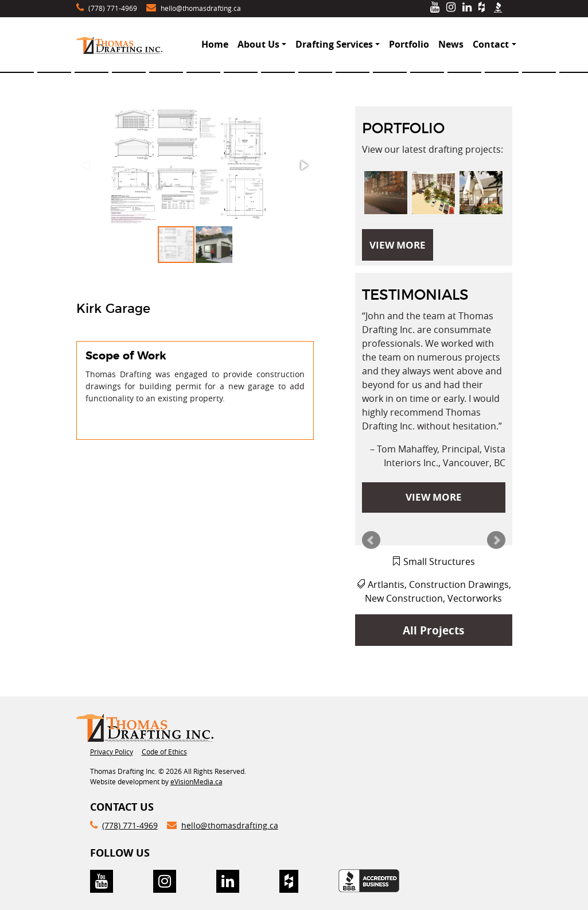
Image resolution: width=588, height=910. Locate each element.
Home (214, 44)
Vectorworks (474, 598)
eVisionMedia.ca (196, 781)
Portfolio (409, 44)
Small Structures (439, 561)
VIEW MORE (397, 244)
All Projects (433, 630)
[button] (194, 165)
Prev (371, 540)
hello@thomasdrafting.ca (201, 8)
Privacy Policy (111, 751)
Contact (491, 44)
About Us (258, 44)
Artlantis (386, 584)
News (451, 44)
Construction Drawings (459, 584)
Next (496, 540)
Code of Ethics (164, 751)
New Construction (404, 598)
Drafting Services (334, 44)
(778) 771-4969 (112, 8)
